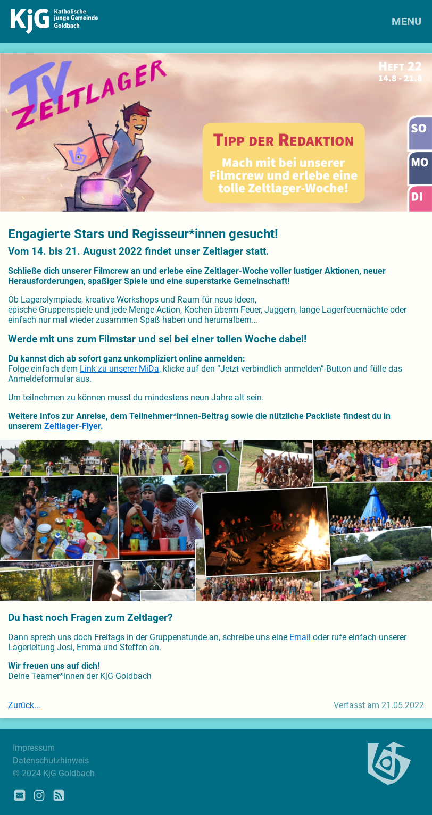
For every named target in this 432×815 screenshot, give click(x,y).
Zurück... (24, 705)
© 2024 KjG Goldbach (54, 773)
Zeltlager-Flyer (72, 426)
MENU (406, 21)
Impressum (34, 748)
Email (300, 637)
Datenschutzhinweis (51, 760)
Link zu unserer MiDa (119, 369)
